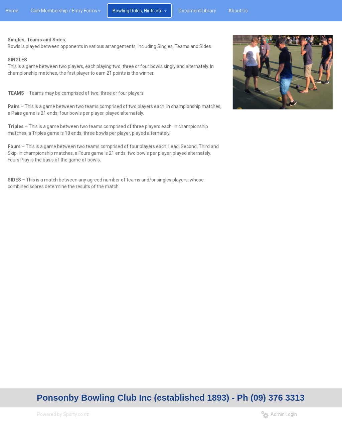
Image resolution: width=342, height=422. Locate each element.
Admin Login (279, 414)
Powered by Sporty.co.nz (63, 414)
